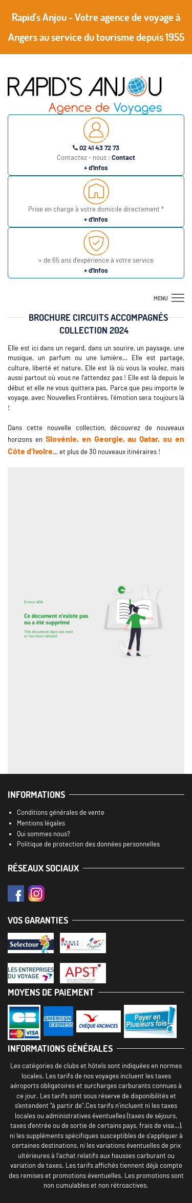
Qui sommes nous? (43, 834)
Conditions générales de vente (60, 812)
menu (161, 298)
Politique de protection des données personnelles (88, 844)
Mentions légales (41, 823)
